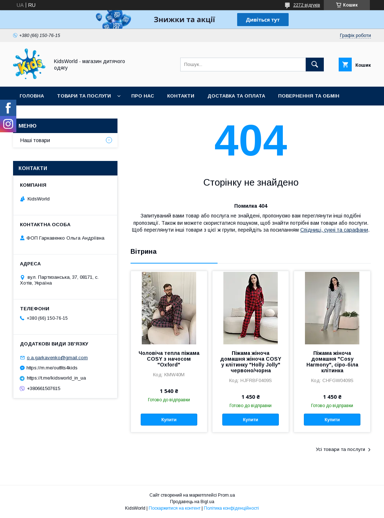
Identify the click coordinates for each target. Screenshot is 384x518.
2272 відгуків (306, 5)
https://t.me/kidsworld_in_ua (56, 378)
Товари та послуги (84, 96)
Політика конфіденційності (231, 508)
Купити (169, 419)
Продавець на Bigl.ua (192, 501)
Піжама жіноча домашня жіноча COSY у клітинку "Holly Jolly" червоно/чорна (250, 361)
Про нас (142, 96)
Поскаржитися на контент (175, 508)
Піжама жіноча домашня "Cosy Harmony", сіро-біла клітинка (332, 361)
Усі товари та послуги (340, 449)
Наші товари (35, 140)
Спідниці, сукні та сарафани (334, 230)
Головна (32, 96)
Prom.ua (226, 495)
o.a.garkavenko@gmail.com (57, 357)
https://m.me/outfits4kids (52, 367)
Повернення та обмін (308, 96)
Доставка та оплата (236, 96)
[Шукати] (315, 64)
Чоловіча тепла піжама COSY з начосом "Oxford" (169, 359)
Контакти (180, 96)
